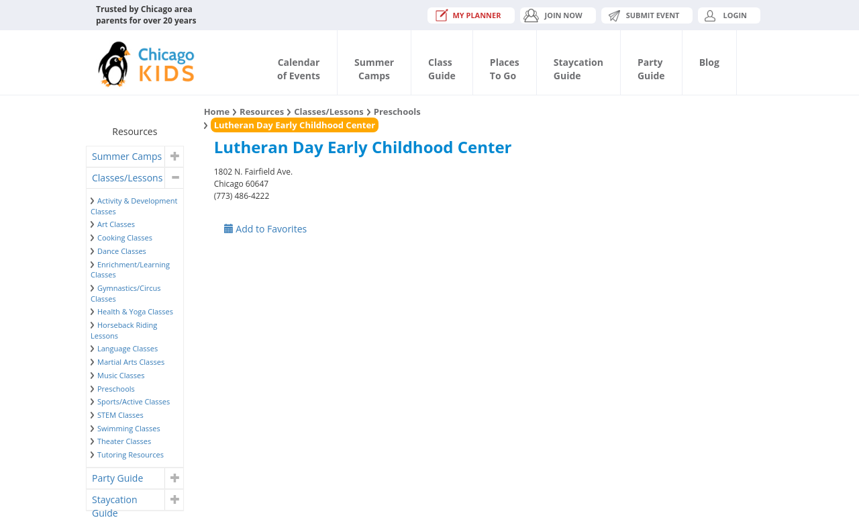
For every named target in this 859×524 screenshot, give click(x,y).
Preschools (116, 389)
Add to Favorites (265, 228)
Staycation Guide (114, 501)
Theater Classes (124, 441)
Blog (709, 62)
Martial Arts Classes (130, 362)
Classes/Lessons (127, 177)
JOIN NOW (564, 15)
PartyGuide (651, 69)
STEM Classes (120, 415)
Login (735, 15)
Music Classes (121, 375)
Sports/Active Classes (133, 401)
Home (217, 111)
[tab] (135, 156)
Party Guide (117, 478)
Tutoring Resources (130, 454)
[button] (173, 156)
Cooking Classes (124, 237)
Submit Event (653, 15)
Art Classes (116, 224)
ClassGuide (442, 69)
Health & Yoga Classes (135, 311)
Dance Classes (121, 251)
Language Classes (127, 348)
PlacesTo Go (504, 69)
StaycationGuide (578, 69)
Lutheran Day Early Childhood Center (294, 125)
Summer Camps (127, 156)
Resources (262, 111)
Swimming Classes (128, 428)
